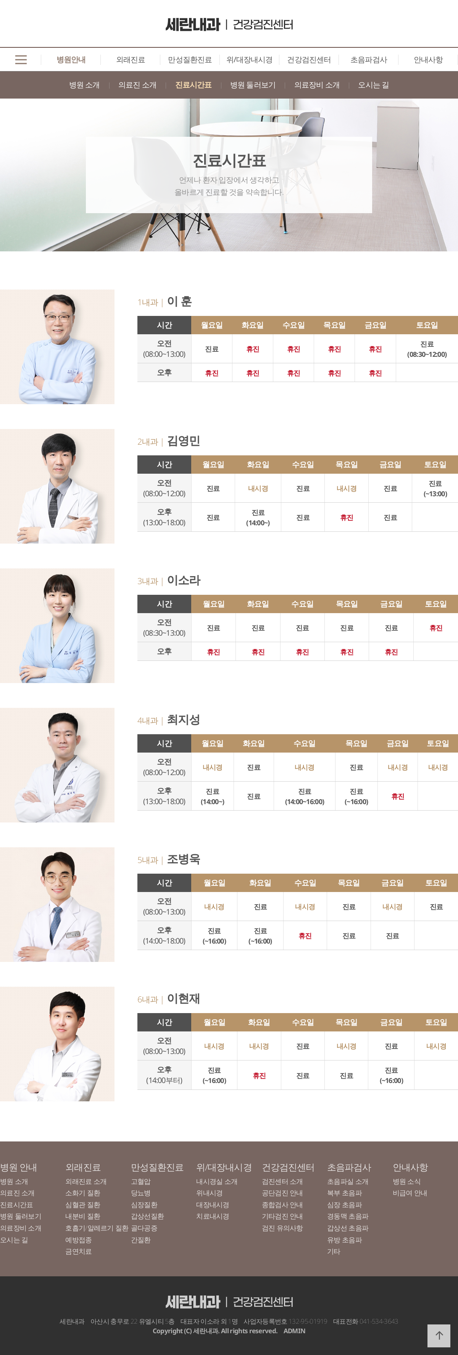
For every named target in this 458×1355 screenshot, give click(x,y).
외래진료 (130, 59)
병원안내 (71, 59)
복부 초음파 (344, 1192)
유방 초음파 (344, 1239)
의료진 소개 (137, 84)
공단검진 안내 (282, 1192)
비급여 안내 (410, 1192)
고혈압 (141, 1181)
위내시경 (209, 1192)
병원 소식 (407, 1181)
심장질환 (144, 1204)
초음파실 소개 (347, 1181)
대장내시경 (212, 1204)
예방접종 (78, 1239)
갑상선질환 (147, 1216)
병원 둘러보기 (253, 84)
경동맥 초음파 (347, 1216)
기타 (333, 1251)
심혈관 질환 (82, 1204)
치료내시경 (212, 1216)
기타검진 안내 (282, 1216)
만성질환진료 (190, 59)
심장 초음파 (344, 1204)
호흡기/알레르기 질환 (96, 1227)
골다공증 (144, 1227)
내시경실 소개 (216, 1181)
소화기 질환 (82, 1192)
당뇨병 (141, 1192)
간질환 (141, 1239)
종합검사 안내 (282, 1204)
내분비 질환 (82, 1216)
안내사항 (428, 59)
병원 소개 (84, 84)
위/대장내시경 (249, 59)
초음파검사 (368, 59)
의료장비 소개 (317, 84)
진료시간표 (193, 84)
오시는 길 (373, 84)
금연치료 (78, 1251)
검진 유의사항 (282, 1227)
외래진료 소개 (85, 1181)
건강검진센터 (309, 59)
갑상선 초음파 (347, 1227)
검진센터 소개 (282, 1181)
